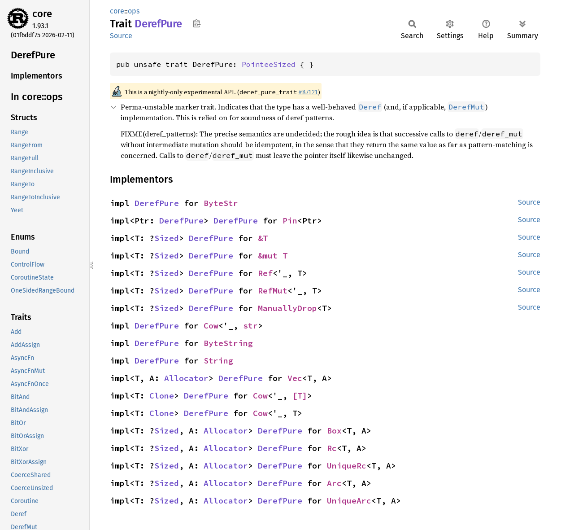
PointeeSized (269, 64)
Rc (332, 448)
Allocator (186, 378)
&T (263, 238)
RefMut (272, 290)
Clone (161, 395)
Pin (290, 220)
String (218, 360)
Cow (211, 325)
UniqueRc (346, 465)
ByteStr (221, 203)
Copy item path (196, 23)
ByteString (228, 343)
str (250, 325)
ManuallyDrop (287, 308)
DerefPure (157, 203)
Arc (334, 483)
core (42, 14)
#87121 (308, 92)
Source (121, 35)
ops (133, 11)
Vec (294, 378)
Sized (166, 238)
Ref (265, 273)
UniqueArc (349, 500)
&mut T (272, 255)
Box (334, 430)
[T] (299, 395)
